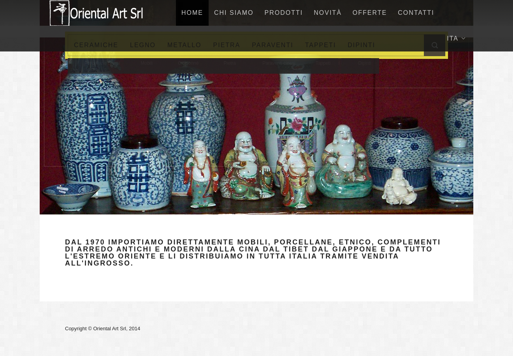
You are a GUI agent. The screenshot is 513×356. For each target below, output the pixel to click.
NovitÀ (328, 12)
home (192, 12)
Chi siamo (234, 12)
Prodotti (284, 12)
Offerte (370, 12)
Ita (456, 38)
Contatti (416, 12)
